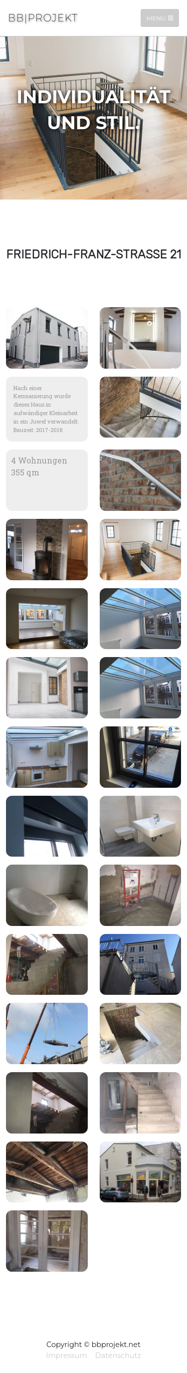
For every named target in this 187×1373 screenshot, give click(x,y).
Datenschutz (118, 1355)
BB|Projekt (43, 18)
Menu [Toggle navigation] (160, 17)
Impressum (66, 1355)
